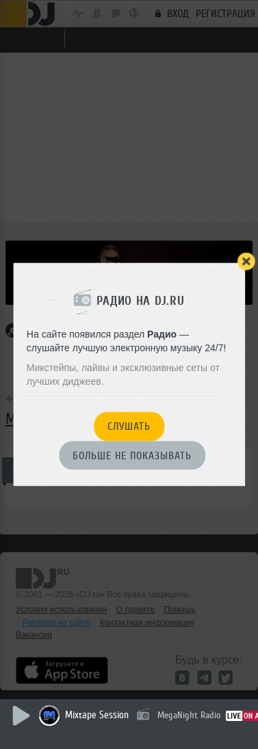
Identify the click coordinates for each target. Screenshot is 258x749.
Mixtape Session (97, 715)
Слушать (129, 427)
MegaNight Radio (188, 715)
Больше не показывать (132, 456)
